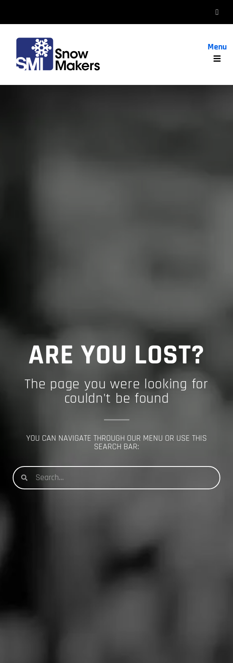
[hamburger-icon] (217, 12)
